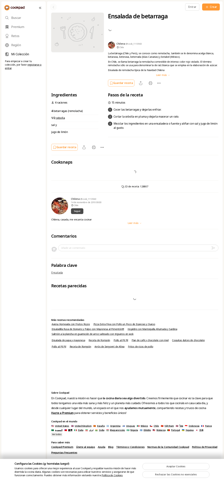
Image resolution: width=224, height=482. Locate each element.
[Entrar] (192, 7)
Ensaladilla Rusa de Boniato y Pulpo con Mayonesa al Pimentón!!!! (88, 329)
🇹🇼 (68, 430)
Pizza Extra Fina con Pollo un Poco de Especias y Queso (124, 324)
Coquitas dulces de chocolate (188, 340)
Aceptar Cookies (175, 466)
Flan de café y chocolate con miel (150, 340)
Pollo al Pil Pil (121, 340)
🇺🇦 (188, 430)
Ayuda (101, 447)
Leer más (163, 75)
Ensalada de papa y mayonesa (68, 340)
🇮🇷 (89, 430)
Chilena (75, 199)
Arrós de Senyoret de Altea (109, 346)
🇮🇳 (99, 430)
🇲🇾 (159, 430)
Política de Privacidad (205, 447)
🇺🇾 (128, 426)
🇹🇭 (179, 426)
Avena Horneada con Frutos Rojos (71, 324)
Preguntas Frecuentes (64, 452)
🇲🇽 (142, 426)
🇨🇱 (154, 426)
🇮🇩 (192, 426)
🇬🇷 (145, 430)
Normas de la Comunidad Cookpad (168, 447)
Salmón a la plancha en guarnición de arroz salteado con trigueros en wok (93, 334)
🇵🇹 (173, 430)
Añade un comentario (73, 248)
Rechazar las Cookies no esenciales (176, 474)
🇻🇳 (167, 426)
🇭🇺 (115, 430)
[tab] (23, 17)
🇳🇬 (132, 430)
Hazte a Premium (62, 413)
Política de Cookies (112, 475)
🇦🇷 (113, 426)
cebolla (60, 118)
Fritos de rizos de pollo (140, 346)
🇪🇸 (98, 426)
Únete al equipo (85, 447)
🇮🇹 (78, 430)
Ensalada (57, 273)
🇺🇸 (60, 426)
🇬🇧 (81, 426)
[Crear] (211, 6)
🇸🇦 (56, 430)
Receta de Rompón (99, 340)
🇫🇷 (206, 426)
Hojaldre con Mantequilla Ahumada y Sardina (152, 329)
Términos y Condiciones (130, 447)
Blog (110, 447)
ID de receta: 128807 (134, 186)
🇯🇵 (199, 430)
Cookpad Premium (62, 447)
